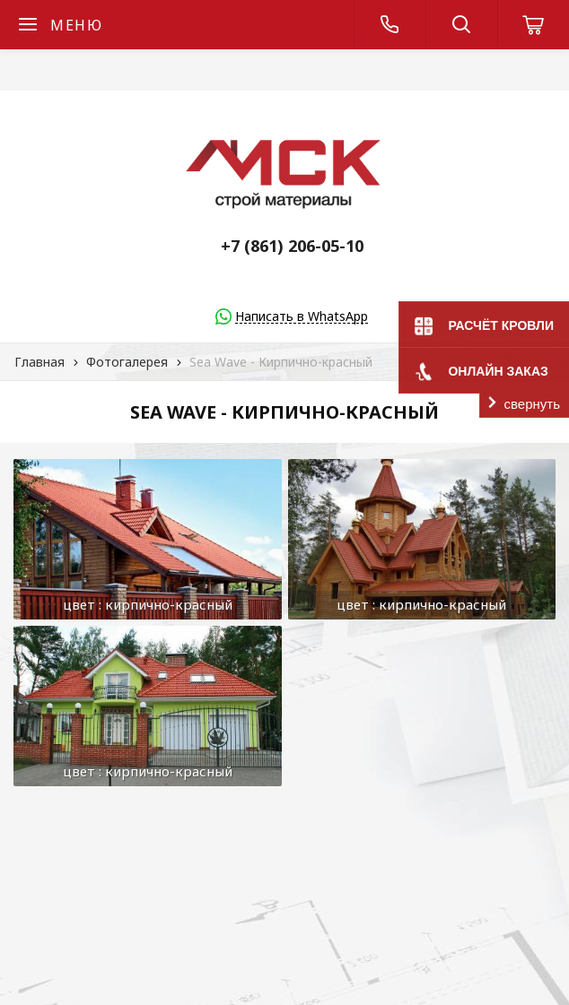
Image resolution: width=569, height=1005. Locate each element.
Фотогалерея (127, 361)
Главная (39, 361)
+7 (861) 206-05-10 (292, 245)
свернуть (532, 404)
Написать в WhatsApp (301, 317)
